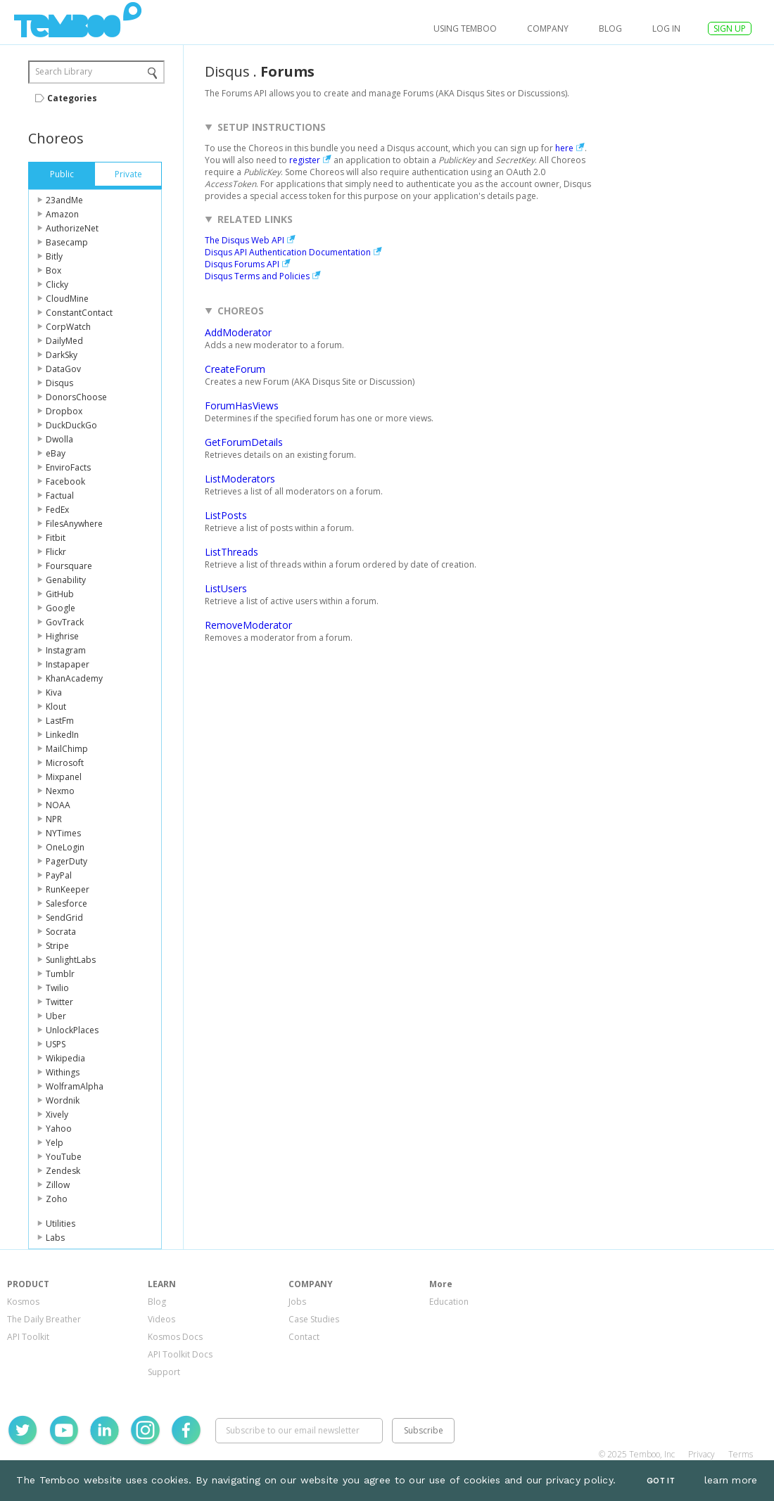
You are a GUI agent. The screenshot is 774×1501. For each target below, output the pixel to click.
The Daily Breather (44, 1319)
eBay (55, 453)
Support (164, 1372)
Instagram (66, 650)
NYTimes (63, 833)
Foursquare (69, 566)
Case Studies (313, 1319)
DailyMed (64, 341)
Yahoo (59, 1129)
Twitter (59, 1002)
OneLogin (65, 847)
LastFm (60, 721)
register (304, 160)
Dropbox (64, 411)
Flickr (56, 552)
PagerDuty (66, 861)
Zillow (58, 1185)
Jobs (297, 1302)
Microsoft (65, 763)
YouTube (64, 1157)
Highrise (62, 636)
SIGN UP (729, 28)
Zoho (57, 1199)
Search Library (63, 71)
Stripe (57, 946)
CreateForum (235, 369)
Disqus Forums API (242, 264)
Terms (740, 1454)
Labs (55, 1238)
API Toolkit (28, 1337)
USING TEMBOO (465, 28)
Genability (66, 580)
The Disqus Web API (244, 240)
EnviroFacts (68, 467)
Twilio (57, 988)
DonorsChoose (76, 397)
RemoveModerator (248, 625)
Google (60, 608)
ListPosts (226, 515)
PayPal (59, 875)
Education (449, 1302)
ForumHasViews (242, 405)
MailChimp (67, 749)
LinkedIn (62, 735)
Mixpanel (64, 777)
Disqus (59, 383)
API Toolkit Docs (180, 1354)
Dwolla (59, 439)
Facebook (65, 481)
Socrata (61, 932)
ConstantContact (79, 313)
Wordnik (63, 1100)
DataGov (63, 369)
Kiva (54, 692)
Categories (72, 98)
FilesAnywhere (74, 524)
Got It (661, 1481)
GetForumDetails (244, 442)
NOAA (58, 805)
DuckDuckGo (71, 425)
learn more (731, 1480)
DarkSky (61, 355)
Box (53, 270)
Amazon (62, 214)
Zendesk (63, 1171)
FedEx (57, 510)
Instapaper (67, 664)
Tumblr (60, 974)
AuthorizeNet (72, 228)
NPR (54, 819)
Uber (56, 1016)
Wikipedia (65, 1058)
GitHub (60, 594)
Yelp (54, 1143)
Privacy (701, 1454)
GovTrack (65, 622)
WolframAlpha (74, 1086)
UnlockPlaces (72, 1030)
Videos (161, 1319)
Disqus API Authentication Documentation (288, 252)
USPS (55, 1044)
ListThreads (231, 551)
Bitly (54, 256)
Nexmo (60, 791)
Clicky (57, 284)
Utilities (60, 1223)
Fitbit (55, 538)
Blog (610, 28)
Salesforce (66, 903)
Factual (60, 496)
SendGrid (64, 918)
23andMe (64, 200)
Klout (56, 707)
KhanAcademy (74, 678)
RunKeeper (67, 889)
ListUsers (226, 588)
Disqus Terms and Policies (257, 276)
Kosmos (23, 1302)
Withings (63, 1072)
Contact (303, 1337)
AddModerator (238, 332)
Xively (57, 1114)
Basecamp (67, 242)
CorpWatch (68, 327)
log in (666, 28)
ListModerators (240, 478)
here (564, 148)
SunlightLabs (71, 960)
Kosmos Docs (175, 1337)
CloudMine (67, 299)
